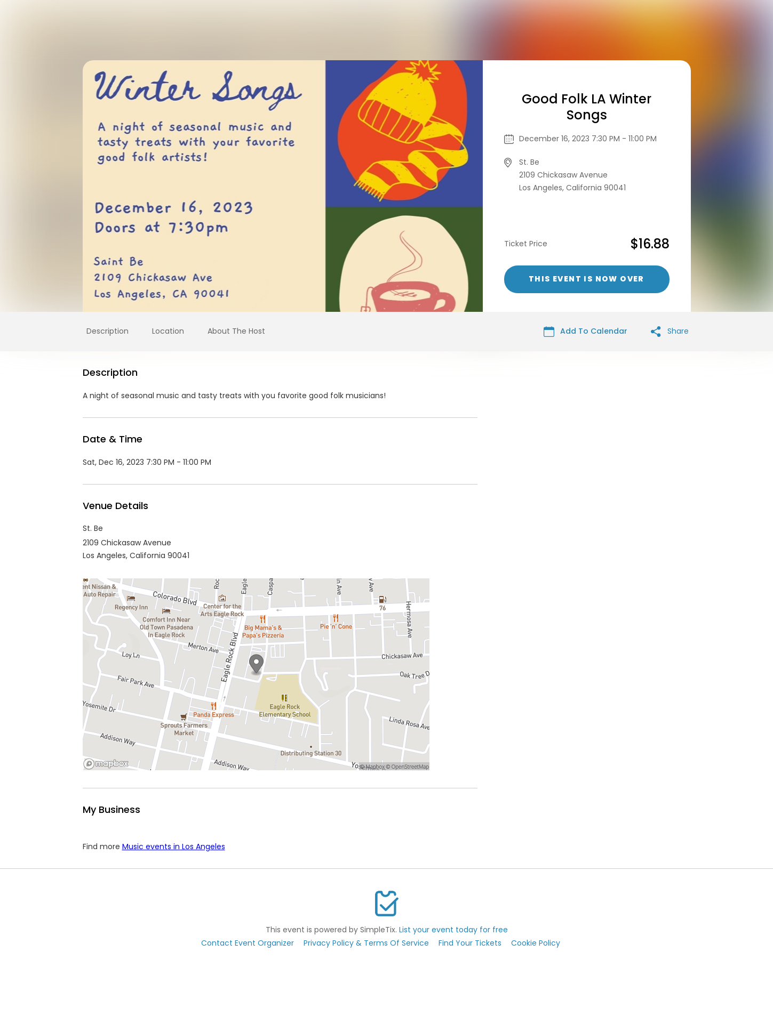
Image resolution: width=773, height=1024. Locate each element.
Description (107, 331)
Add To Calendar (585, 331)
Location (168, 331)
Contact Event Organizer (247, 943)
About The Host (236, 331)
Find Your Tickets (470, 943)
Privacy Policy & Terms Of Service (366, 943)
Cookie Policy (535, 943)
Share (670, 331)
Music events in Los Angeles (173, 846)
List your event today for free (453, 929)
